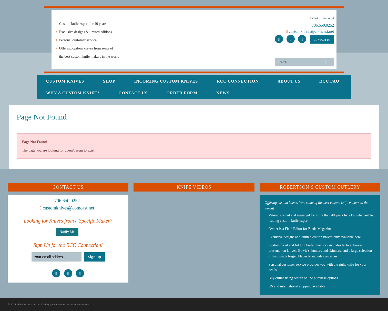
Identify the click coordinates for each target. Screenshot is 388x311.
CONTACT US (322, 39)
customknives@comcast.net (310, 31)
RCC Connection (238, 81)
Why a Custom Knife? (73, 93)
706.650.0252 (323, 25)
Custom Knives (65, 81)
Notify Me (67, 232)
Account (328, 18)
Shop (109, 81)
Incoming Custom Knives (166, 81)
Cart (314, 18)
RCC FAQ (329, 81)
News (222, 93)
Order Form (182, 93)
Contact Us (133, 93)
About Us (289, 81)
